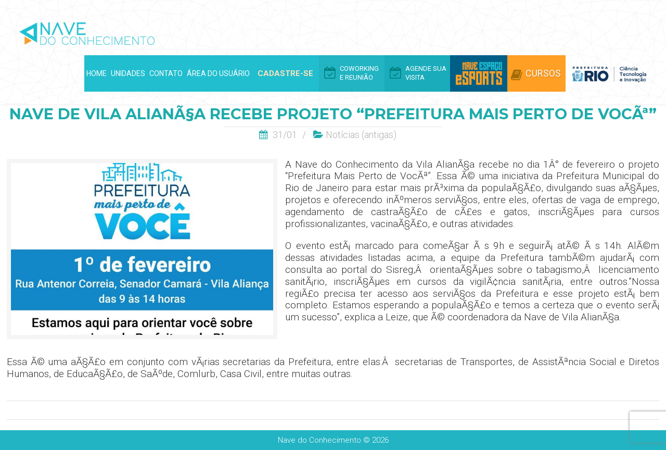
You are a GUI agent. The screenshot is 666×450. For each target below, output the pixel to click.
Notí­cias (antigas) (361, 134)
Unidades (128, 73)
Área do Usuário (218, 73)
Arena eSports (478, 73)
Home (96, 73)
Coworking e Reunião (359, 73)
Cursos (543, 73)
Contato (166, 73)
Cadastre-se (285, 73)
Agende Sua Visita (425, 73)
